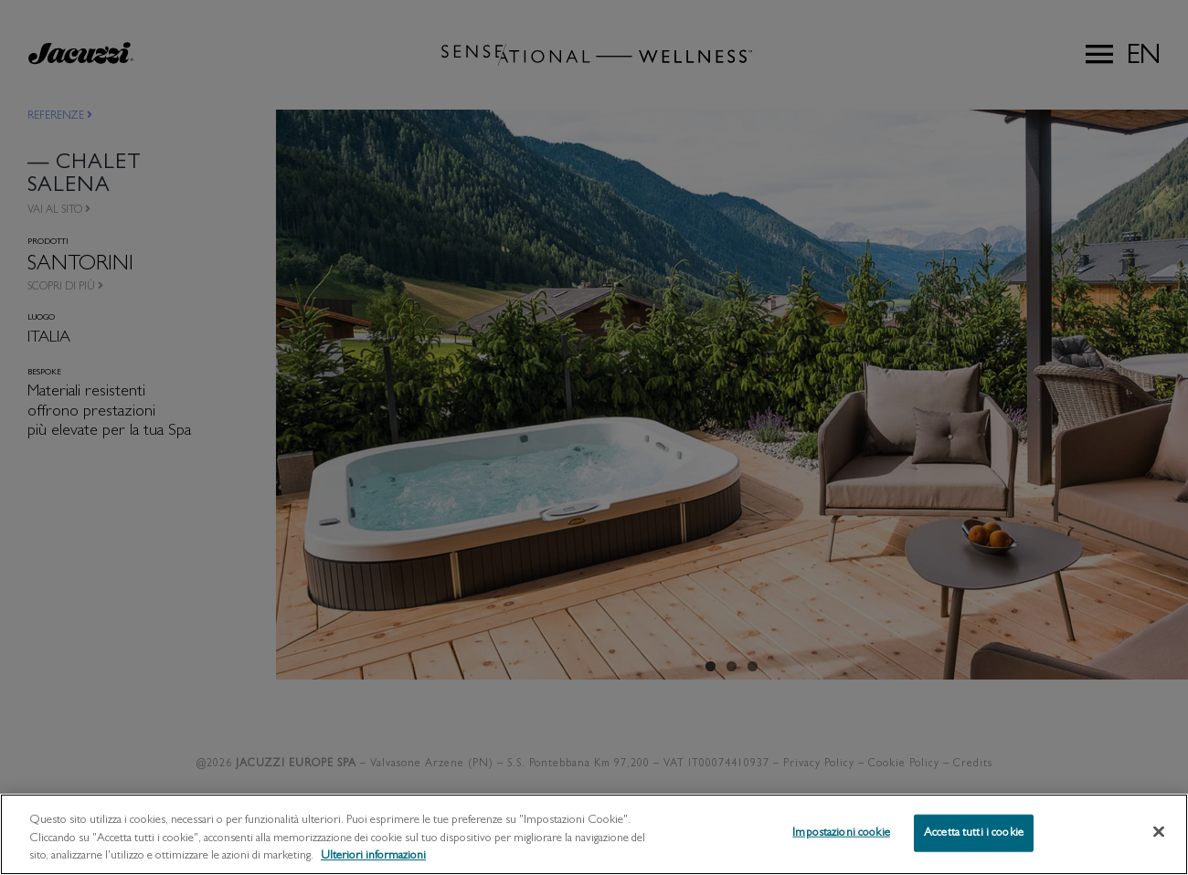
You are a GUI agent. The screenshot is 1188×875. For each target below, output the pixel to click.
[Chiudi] (1159, 849)
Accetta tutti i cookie (974, 851)
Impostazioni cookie (840, 851)
